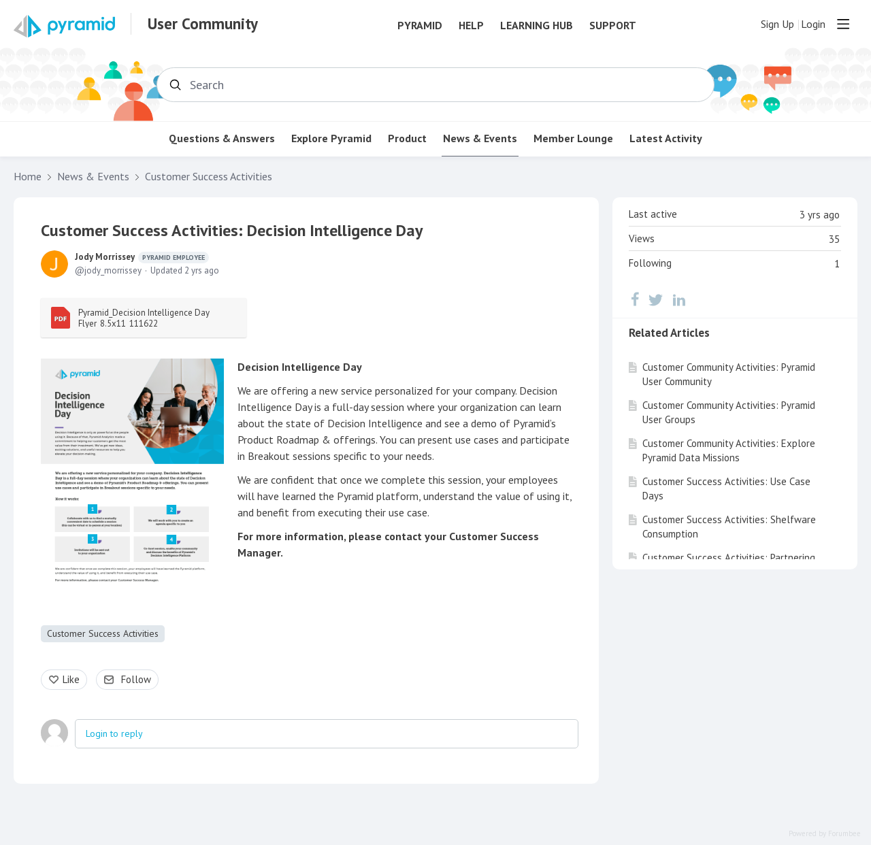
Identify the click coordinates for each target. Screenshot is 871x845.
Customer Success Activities (208, 176)
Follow (136, 679)
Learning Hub (536, 25)
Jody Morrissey (142, 257)
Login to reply (114, 733)
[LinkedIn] (679, 299)
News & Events (480, 138)
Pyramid (419, 25)
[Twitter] (656, 299)
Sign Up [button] (777, 24)
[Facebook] (635, 299)
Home (28, 176)
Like (71, 679)
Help (471, 25)
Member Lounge (573, 138)
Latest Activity (665, 138)
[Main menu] (843, 24)
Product (407, 138)
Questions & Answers (222, 138)
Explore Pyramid (331, 138)
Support (612, 25)
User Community (203, 23)
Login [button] (813, 24)
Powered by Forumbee (825, 833)
